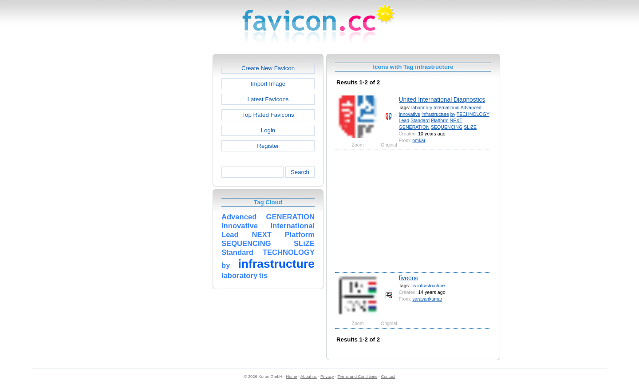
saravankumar (427, 299)
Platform (440, 120)
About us (308, 376)
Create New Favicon (268, 68)
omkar (418, 140)
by (452, 114)
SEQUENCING (446, 127)
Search (300, 172)
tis (413, 285)
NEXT (456, 120)
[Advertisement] (174, 187)
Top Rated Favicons (268, 114)
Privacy (327, 376)
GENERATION (414, 127)
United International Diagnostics (442, 99)
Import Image (268, 83)
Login (268, 130)
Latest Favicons (268, 99)
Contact (388, 376)
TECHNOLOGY (473, 114)
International (446, 107)
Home (291, 376)
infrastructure (435, 114)
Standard (420, 120)
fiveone (409, 278)
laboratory (421, 107)
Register (268, 146)
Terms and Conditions (357, 376)
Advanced (471, 107)
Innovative (409, 114)
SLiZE (470, 127)
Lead (404, 120)
